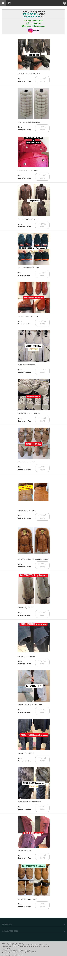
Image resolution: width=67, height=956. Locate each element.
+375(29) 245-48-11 (30, 14)
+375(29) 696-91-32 (31, 17)
